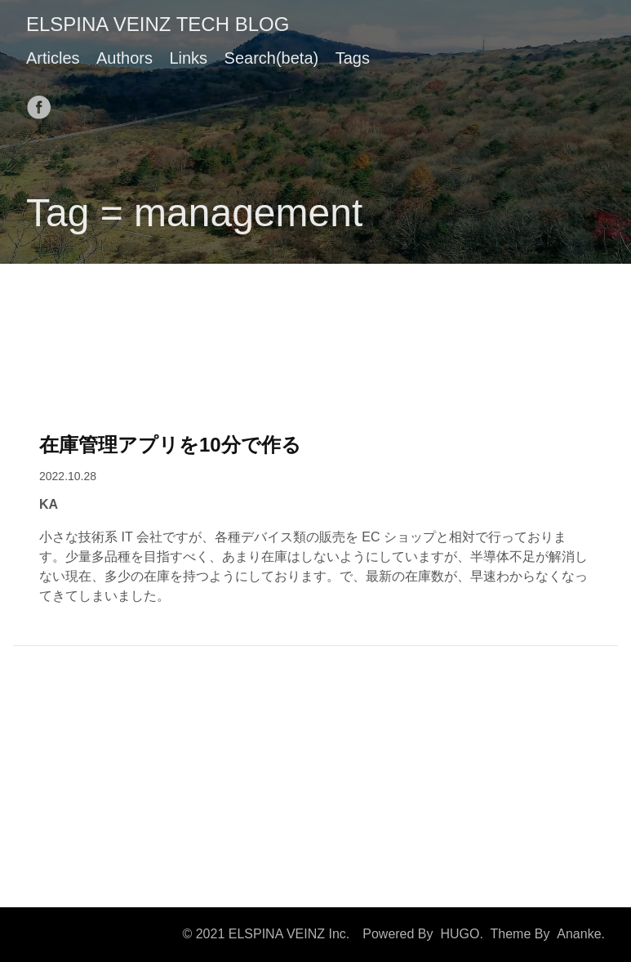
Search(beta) (271, 58)
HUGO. (461, 934)
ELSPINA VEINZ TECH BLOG (157, 24)
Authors (124, 58)
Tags (352, 58)
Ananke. (581, 934)
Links (188, 58)
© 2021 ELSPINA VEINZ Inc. (265, 934)
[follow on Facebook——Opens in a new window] (44, 102)
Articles (53, 58)
